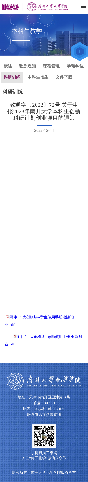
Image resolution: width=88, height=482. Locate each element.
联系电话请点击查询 (44, 415)
